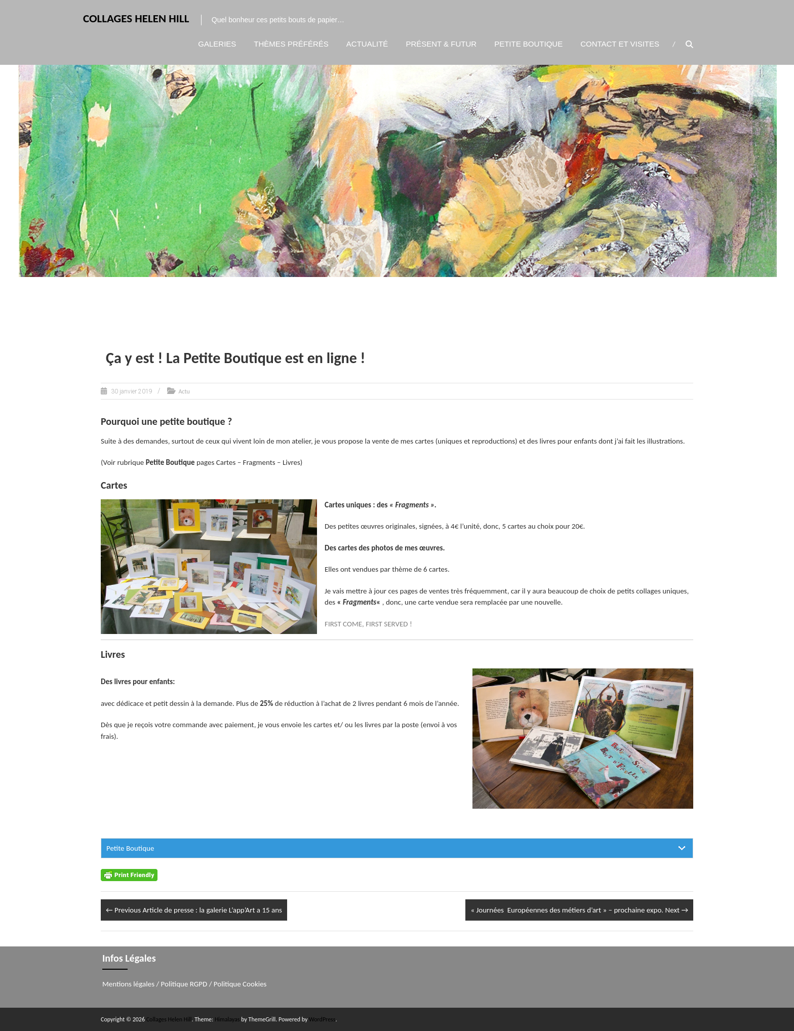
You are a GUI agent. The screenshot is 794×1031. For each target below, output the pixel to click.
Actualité (367, 43)
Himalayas (227, 1019)
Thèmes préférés (291, 43)
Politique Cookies (240, 983)
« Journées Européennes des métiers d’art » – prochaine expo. (579, 910)
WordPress (322, 1019)
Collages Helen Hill (136, 18)
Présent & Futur (441, 43)
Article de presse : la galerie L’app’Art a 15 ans (194, 910)
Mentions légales (128, 983)
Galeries (217, 43)
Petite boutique (528, 43)
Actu (183, 391)
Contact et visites (619, 43)
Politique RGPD (184, 983)
